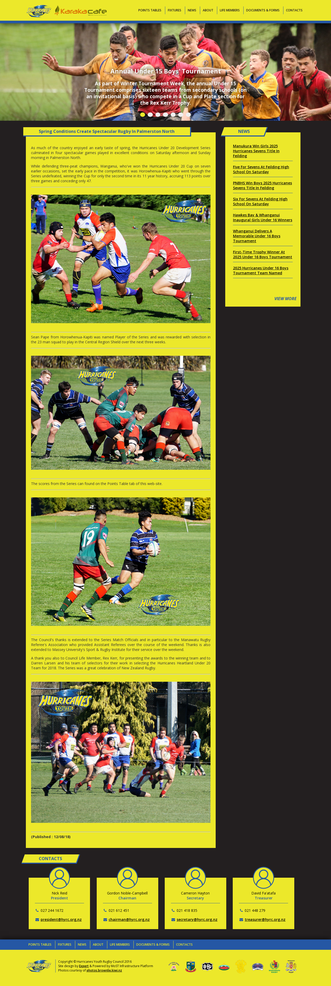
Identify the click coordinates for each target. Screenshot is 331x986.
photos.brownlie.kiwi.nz (104, 970)
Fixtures (174, 10)
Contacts (294, 10)
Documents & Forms (263, 10)
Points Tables (149, 10)
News (192, 10)
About (208, 10)
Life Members (230, 10)
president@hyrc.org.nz (61, 919)
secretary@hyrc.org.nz (197, 919)
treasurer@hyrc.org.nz (265, 919)
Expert (84, 966)
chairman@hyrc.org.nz (129, 919)
